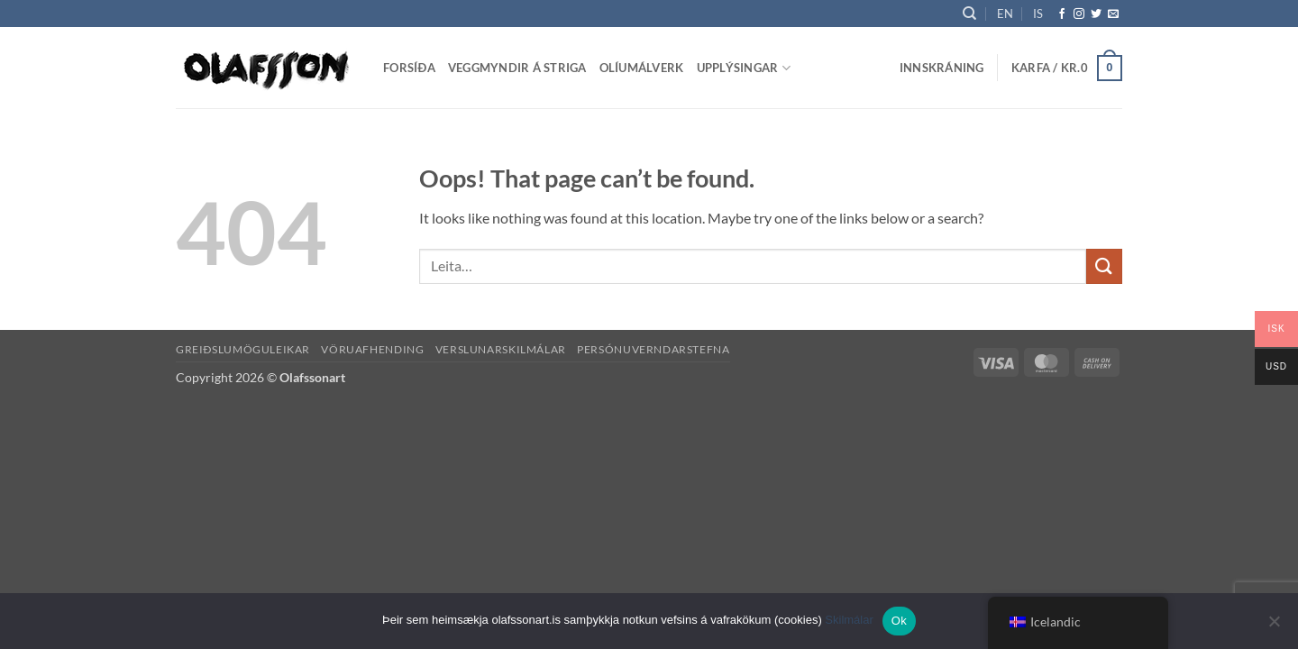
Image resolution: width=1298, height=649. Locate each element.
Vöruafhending (372, 349)
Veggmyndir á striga (517, 67)
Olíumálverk (641, 67)
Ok (899, 620)
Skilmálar (849, 619)
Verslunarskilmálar (500, 349)
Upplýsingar (744, 68)
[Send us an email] (1113, 14)
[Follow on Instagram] (1079, 14)
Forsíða (409, 67)
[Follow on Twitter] (1096, 14)
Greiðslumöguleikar (243, 349)
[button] (942, 68)
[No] (1273, 626)
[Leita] (969, 13)
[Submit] (1104, 266)
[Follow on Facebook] (1061, 14)
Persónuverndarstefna (653, 349)
